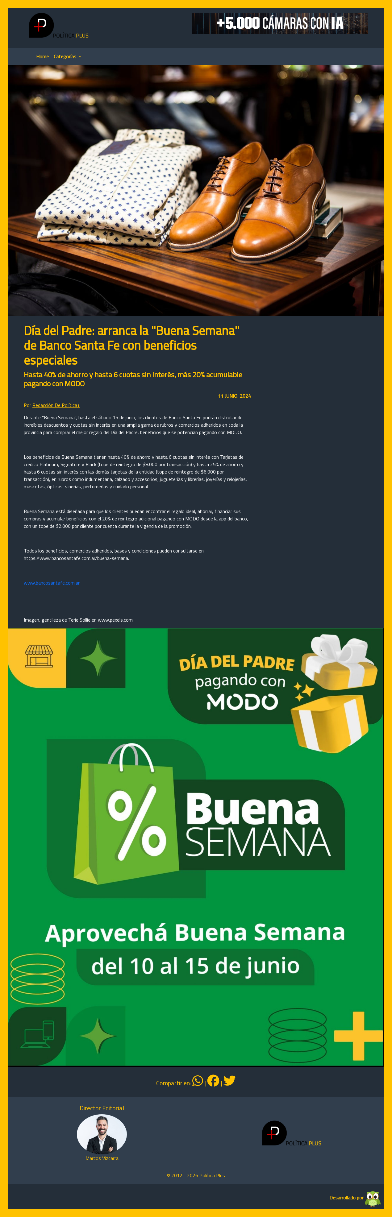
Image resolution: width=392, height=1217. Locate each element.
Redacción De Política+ (56, 405)
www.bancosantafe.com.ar (52, 582)
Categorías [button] (65, 56)
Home (42, 56)
